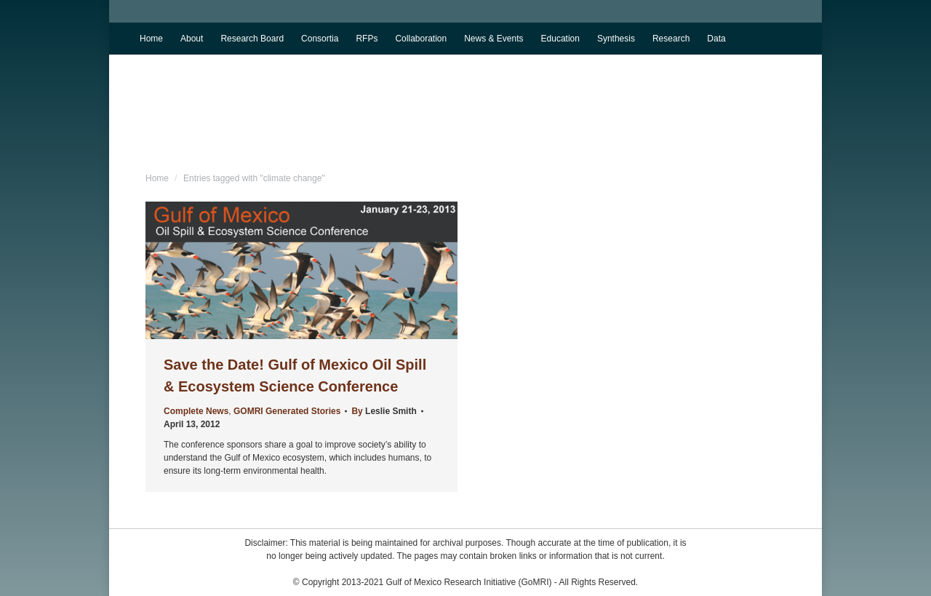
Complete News (196, 411)
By (383, 411)
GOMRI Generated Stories (286, 411)
